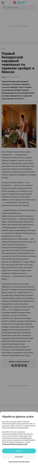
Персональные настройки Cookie (18, 461)
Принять (19, 451)
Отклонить (19, 457)
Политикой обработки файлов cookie (15, 444)
